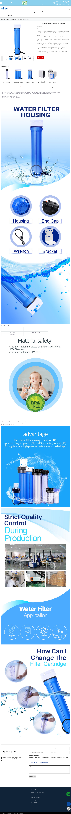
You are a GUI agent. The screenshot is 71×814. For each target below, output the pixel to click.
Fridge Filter (35, 12)
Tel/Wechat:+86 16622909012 (45, 2)
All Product (16, 12)
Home (9, 12)
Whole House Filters (14, 19)
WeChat (19, 3)
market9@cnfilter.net (45, 757)
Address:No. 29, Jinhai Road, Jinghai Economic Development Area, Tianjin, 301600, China (63, 3)
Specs (40, 87)
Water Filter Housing (24, 19)
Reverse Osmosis (25, 12)
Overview (19, 87)
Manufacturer (30, 87)
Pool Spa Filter (44, 12)
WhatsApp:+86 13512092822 (45, 4)
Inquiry (51, 87)
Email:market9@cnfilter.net (9, 3)
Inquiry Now (40, 57)
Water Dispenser (54, 12)
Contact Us (10, 15)
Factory (63, 12)
